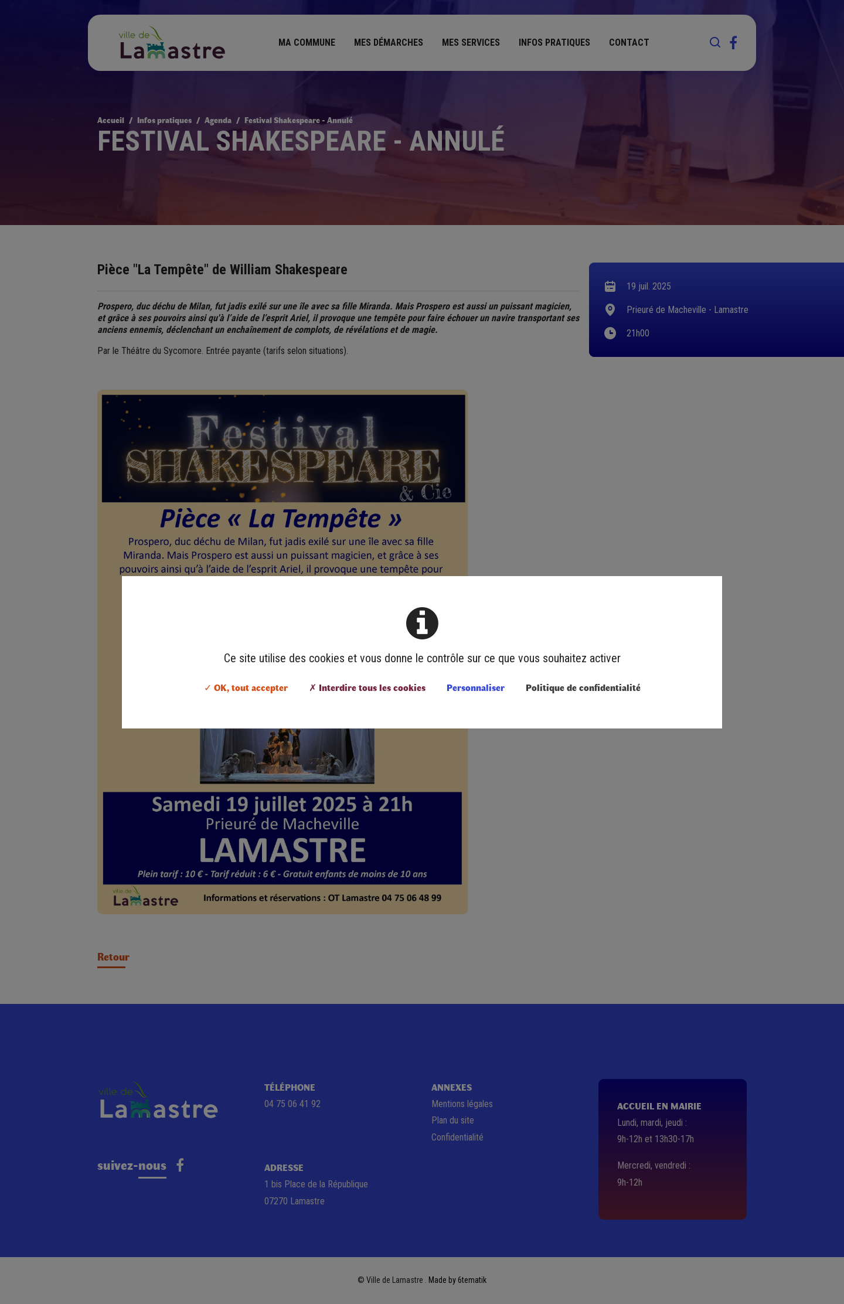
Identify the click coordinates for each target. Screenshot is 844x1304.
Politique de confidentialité (583, 687)
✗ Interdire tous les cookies (367, 687)
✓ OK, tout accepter (246, 687)
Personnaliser (476, 687)
